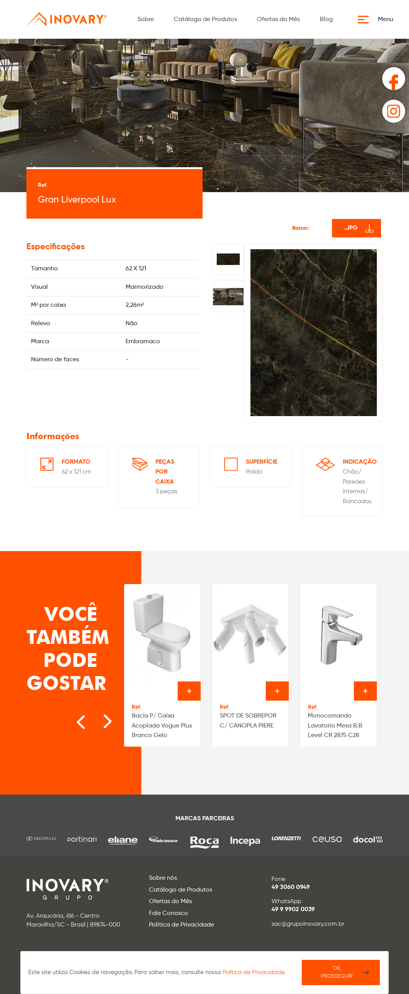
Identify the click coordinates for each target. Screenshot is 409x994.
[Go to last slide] (73, 717)
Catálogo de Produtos (205, 19)
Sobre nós (163, 878)
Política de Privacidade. (253, 972)
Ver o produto (189, 691)
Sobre (145, 19)
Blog (326, 19)
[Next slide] (96, 717)
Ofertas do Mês (278, 19)
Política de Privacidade (181, 925)
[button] (378, 19)
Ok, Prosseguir (337, 972)
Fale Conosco (168, 913)
